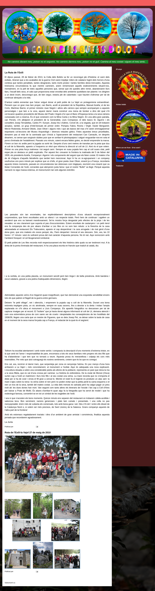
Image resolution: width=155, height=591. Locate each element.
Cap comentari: (27, 427)
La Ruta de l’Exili (14, 72)
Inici (58, 577)
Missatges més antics (98, 577)
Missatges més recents (16, 577)
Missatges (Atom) (22, 583)
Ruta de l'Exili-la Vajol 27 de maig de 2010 (28, 432)
